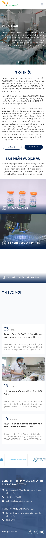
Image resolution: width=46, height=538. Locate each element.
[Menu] (42, 4)
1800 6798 (10, 520)
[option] (11, 460)
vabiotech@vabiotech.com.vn (19, 501)
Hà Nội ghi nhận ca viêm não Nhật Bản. (23, 392)
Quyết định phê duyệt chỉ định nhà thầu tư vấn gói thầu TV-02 (23, 425)
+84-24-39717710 (13, 497)
